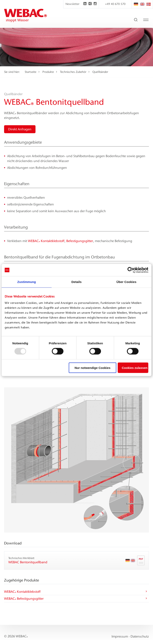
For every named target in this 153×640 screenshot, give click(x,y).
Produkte (48, 72)
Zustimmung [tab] (26, 282)
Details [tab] (76, 282)
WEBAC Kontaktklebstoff (46, 241)
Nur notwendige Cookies (92, 367)
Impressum (120, 636)
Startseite (30, 72)
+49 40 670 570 (115, 4)
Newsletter (72, 4)
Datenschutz (140, 636)
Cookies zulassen (134, 367)
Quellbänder (100, 72)
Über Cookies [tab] (126, 282)
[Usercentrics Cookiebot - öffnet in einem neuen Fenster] (130, 270)
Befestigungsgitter (79, 241)
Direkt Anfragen (19, 129)
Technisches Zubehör (73, 72)
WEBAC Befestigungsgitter (76, 599)
